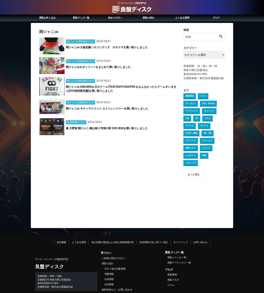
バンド (203, 96)
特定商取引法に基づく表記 (154, 242)
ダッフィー (209, 111)
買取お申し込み (47, 17)
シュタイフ (191, 155)
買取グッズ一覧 (81, 17)
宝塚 (204, 155)
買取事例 (190, 96)
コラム (207, 118)
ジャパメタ (207, 140)
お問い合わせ (200, 242)
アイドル (190, 125)
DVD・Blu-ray (208, 103)
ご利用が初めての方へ (113, 258)
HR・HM (207, 133)
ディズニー (191, 103)
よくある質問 (182, 17)
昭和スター (191, 148)
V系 (187, 118)
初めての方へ (115, 17)
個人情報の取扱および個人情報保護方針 (113, 242)
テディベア (191, 140)
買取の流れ (148, 17)
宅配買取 (109, 274)
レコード (206, 148)
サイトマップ (180, 242)
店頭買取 (109, 284)
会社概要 (61, 242)
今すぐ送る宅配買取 (115, 268)
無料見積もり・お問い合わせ (117, 289)
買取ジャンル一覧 (176, 257)
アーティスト (192, 111)
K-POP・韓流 (191, 133)
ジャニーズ (191, 163)
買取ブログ (173, 279)
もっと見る (193, 174)
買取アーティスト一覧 (179, 262)
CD (196, 118)
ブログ (215, 17)
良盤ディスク (49, 266)
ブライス (204, 125)
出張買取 (109, 279)
